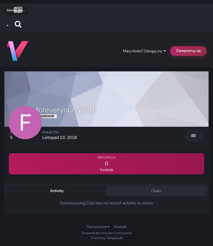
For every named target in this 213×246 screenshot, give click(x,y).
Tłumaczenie (98, 226)
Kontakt (120, 226)
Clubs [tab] (156, 190)
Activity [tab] (57, 190)
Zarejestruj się (188, 50)
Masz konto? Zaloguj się (144, 51)
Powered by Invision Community (107, 233)
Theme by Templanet (106, 238)
